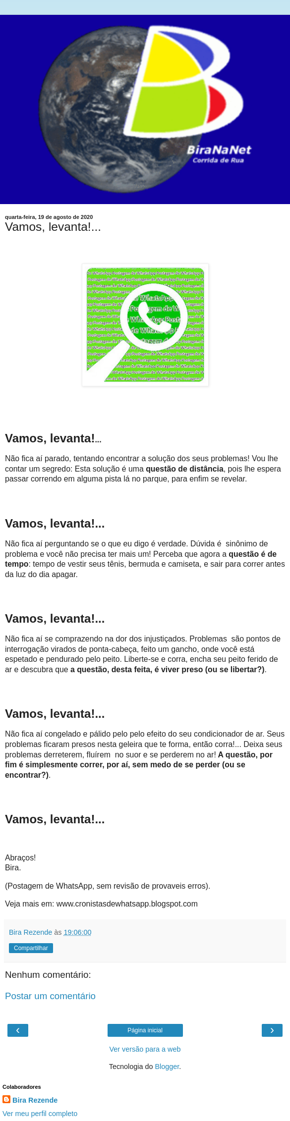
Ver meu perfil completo (39, 1114)
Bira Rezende (35, 1100)
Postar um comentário (50, 996)
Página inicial (145, 1030)
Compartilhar (31, 948)
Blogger (167, 1066)
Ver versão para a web (145, 1049)
